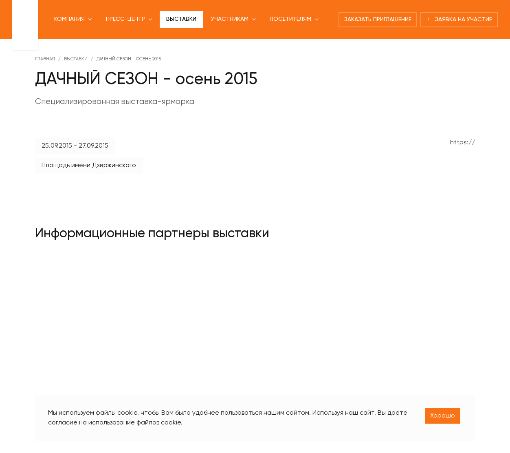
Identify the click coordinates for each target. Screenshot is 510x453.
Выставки (181, 19)
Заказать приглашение (377, 19)
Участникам (229, 19)
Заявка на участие (459, 19)
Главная (45, 59)
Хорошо (442, 416)
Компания (69, 19)
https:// (462, 142)
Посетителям (290, 19)
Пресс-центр (125, 19)
